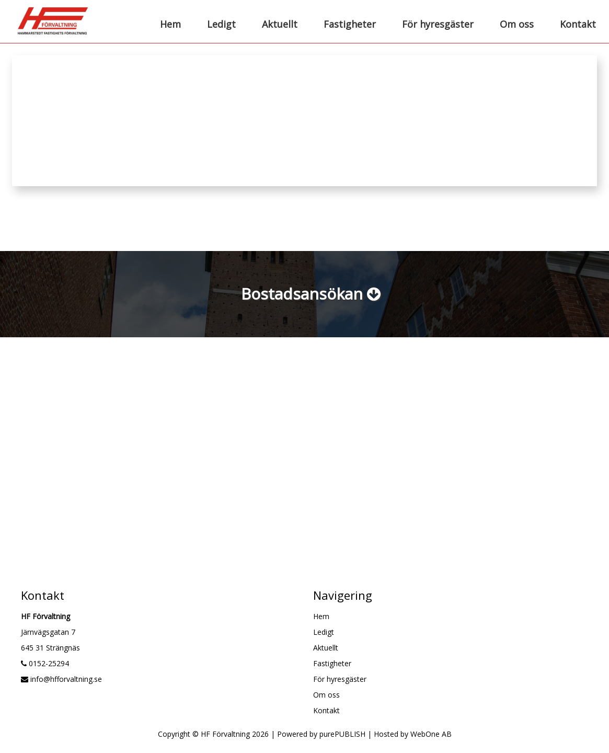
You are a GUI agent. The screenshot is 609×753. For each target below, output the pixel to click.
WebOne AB (431, 734)
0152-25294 (45, 663)
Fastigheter (350, 24)
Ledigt (221, 24)
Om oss (517, 24)
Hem (170, 24)
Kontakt (578, 24)
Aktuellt (279, 24)
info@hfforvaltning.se (61, 679)
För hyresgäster (438, 24)
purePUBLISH (342, 734)
